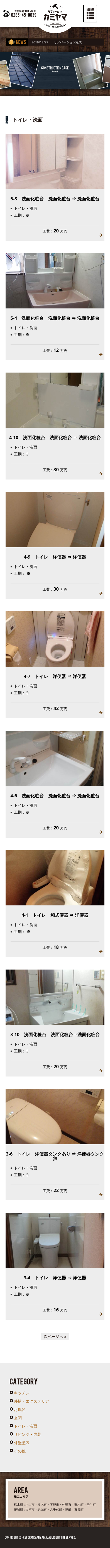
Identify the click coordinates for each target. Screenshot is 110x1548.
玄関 (18, 1417)
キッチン (22, 1392)
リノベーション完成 (74, 42)
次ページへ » (55, 1336)
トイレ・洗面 (25, 1426)
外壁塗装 (22, 1442)
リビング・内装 (27, 1434)
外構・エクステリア (31, 1401)
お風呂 (20, 1409)
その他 (20, 1450)
